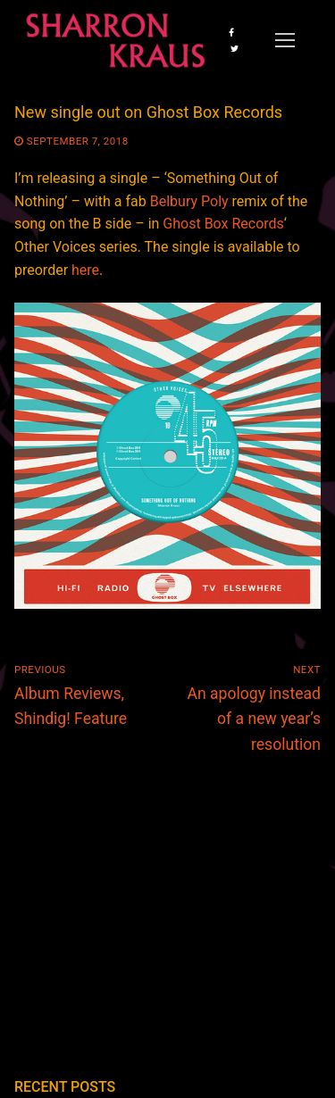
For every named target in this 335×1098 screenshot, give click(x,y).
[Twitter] (234, 48)
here (85, 270)
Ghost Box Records (223, 223)
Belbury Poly (189, 201)
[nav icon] (285, 40)
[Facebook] (231, 32)
